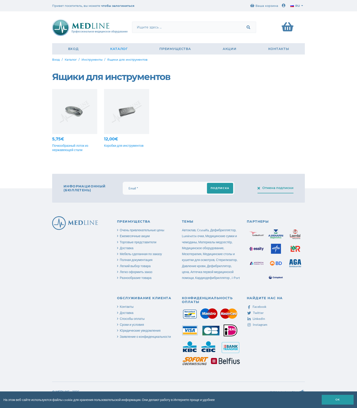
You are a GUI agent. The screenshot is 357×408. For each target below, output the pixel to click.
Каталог (119, 49)
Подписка (220, 188)
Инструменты (92, 59)
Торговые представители (138, 242)
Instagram (257, 324)
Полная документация (136, 260)
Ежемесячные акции (135, 236)
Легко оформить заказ (136, 272)
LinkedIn (256, 319)
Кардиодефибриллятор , (213, 278)
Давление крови (194, 266)
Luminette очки (193, 236)
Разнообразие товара (135, 278)
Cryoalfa (203, 230)
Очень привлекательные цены (142, 230)
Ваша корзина (264, 5)
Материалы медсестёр (215, 242)
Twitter (255, 313)
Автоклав (189, 230)
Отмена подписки (276, 188)
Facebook (256, 306)
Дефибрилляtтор (223, 230)
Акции (230, 49)
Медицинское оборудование (203, 248)
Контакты (278, 49)
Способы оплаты (132, 319)
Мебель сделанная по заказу (141, 254)
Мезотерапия (191, 254)
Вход (73, 49)
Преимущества (175, 49)
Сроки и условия (132, 324)
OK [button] (337, 399)
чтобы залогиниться (117, 5)
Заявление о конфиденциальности (145, 336)
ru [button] (295, 5)
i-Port (236, 278)
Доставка (126, 248)
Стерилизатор (226, 260)
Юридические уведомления (140, 330)
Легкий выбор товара (135, 266)
